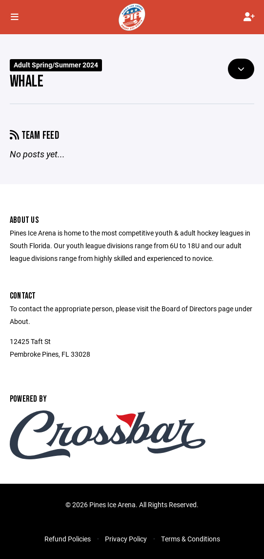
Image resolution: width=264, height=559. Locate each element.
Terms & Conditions (190, 538)
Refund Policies (67, 538)
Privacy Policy (126, 538)
